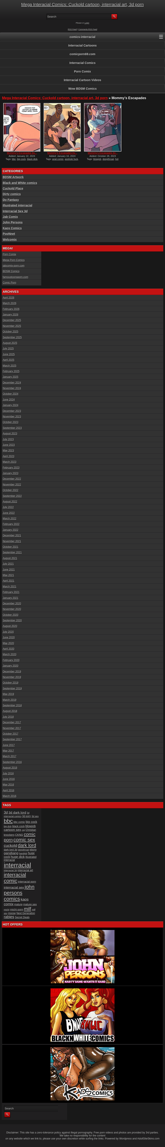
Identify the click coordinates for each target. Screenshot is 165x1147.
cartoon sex (12, 829)
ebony (33, 849)
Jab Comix (10, 216)
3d (6, 812)
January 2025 (10, 376)
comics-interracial (82, 37)
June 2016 (9, 779)
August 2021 (10, 558)
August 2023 (10, 433)
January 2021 (10, 597)
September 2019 (12, 688)
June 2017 (9, 745)
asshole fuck (71, 159)
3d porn (26, 816)
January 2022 (10, 529)
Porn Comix (82, 71)
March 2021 (9, 586)
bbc (14, 159)
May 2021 (8, 575)
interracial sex (14, 887)
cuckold (10, 845)
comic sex (24, 839)
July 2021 (8, 563)
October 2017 (10, 733)
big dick (8, 826)
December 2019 (12, 671)
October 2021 (10, 546)
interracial (17, 865)
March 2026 (9, 303)
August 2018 (10, 711)
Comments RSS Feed (87, 29)
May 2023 (8, 450)
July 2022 (8, 507)
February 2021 (11, 592)
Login (86, 23)
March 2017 (9, 756)
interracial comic (15, 878)
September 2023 (12, 427)
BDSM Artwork (13, 177)
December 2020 (12, 603)
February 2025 (11, 371)
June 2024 (9, 399)
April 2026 (8, 297)
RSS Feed (72, 29)
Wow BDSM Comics (82, 88)
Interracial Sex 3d (15, 211)
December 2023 (12, 411)
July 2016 (8, 773)
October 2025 (10, 331)
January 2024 (10, 405)
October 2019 (10, 682)
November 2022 (12, 484)
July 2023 (8, 439)
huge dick (18, 857)
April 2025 (8, 359)
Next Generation (26, 913)
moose (12, 913)
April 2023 (8, 456)
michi (6, 909)
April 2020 (8, 648)
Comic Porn (9, 282)
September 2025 (12, 337)
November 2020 (12, 609)
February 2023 (11, 467)
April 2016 (8, 790)
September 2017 (12, 739)
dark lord (27, 845)
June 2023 (9, 444)
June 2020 (9, 637)
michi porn (16, 909)
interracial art (25, 870)
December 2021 (12, 535)
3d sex (35, 816)
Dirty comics (12, 194)
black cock (18, 826)
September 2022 (12, 496)
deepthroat (108, 159)
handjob (23, 853)
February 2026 (11, 309)
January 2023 (10, 473)
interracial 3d (10, 870)
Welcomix (10, 239)
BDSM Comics (11, 271)
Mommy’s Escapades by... (22, 153)
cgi (23, 830)
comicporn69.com (82, 54)
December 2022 (12, 478)
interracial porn (27, 881)
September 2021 (12, 552)
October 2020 (10, 614)
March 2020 (9, 654)
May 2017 (8, 750)
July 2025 (8, 348)
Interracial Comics (82, 63)
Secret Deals (22, 917)
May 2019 (8, 694)
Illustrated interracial (17, 205)
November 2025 (12, 326)
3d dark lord (17, 812)
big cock (21, 159)
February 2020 (11, 660)
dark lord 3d (10, 849)
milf (27, 909)
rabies (9, 917)
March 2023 (9, 461)
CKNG (19, 834)
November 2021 (12, 541)
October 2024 (10, 393)
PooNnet (9, 233)
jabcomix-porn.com (13, 265)
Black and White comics (20, 182)
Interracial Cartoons (82, 45)
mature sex (30, 904)
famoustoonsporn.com (15, 277)
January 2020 (10, 665)
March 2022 (9, 518)
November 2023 (12, 416)
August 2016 (10, 767)
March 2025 (9, 365)
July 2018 (8, 716)
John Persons (13, 222)
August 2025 (10, 342)
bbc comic (19, 822)
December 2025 (12, 320)
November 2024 (12, 388)
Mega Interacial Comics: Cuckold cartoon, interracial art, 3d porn (82, 4)
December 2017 (12, 722)
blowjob (97, 159)
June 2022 (9, 512)
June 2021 (9, 569)
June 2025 (9, 354)
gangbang (11, 853)
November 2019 (12, 677)
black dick (32, 159)
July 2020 (8, 631)
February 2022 (11, 524)
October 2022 (10, 490)
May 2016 (8, 784)
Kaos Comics (12, 228)
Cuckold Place (13, 188)
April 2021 (8, 580)
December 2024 (12, 382)
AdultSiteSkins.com (148, 1138)
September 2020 (12, 620)
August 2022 (10, 501)
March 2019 (9, 699)
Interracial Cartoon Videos (82, 80)
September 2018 (12, 705)
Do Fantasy (11, 199)
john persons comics (19, 893)
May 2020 (8, 643)
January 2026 (10, 314)
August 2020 (10, 626)
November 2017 (12, 728)
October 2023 (10, 422)
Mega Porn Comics (14, 260)
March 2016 (9, 796)
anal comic (58, 159)
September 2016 (12, 762)
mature (18, 904)
